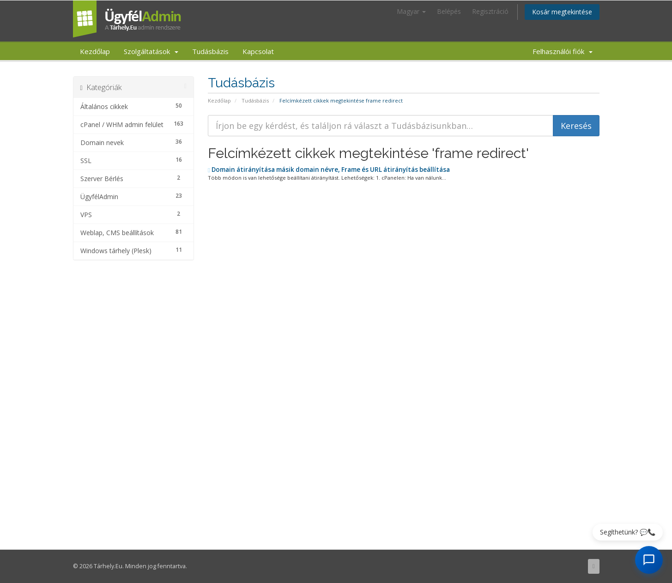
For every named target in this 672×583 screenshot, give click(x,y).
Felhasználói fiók (563, 51)
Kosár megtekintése (562, 11)
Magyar (411, 11)
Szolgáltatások (151, 51)
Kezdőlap (95, 51)
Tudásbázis (210, 51)
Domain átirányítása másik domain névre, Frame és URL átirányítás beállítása (329, 169)
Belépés (449, 11)
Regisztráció (490, 11)
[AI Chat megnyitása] (649, 560)
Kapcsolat (258, 51)
